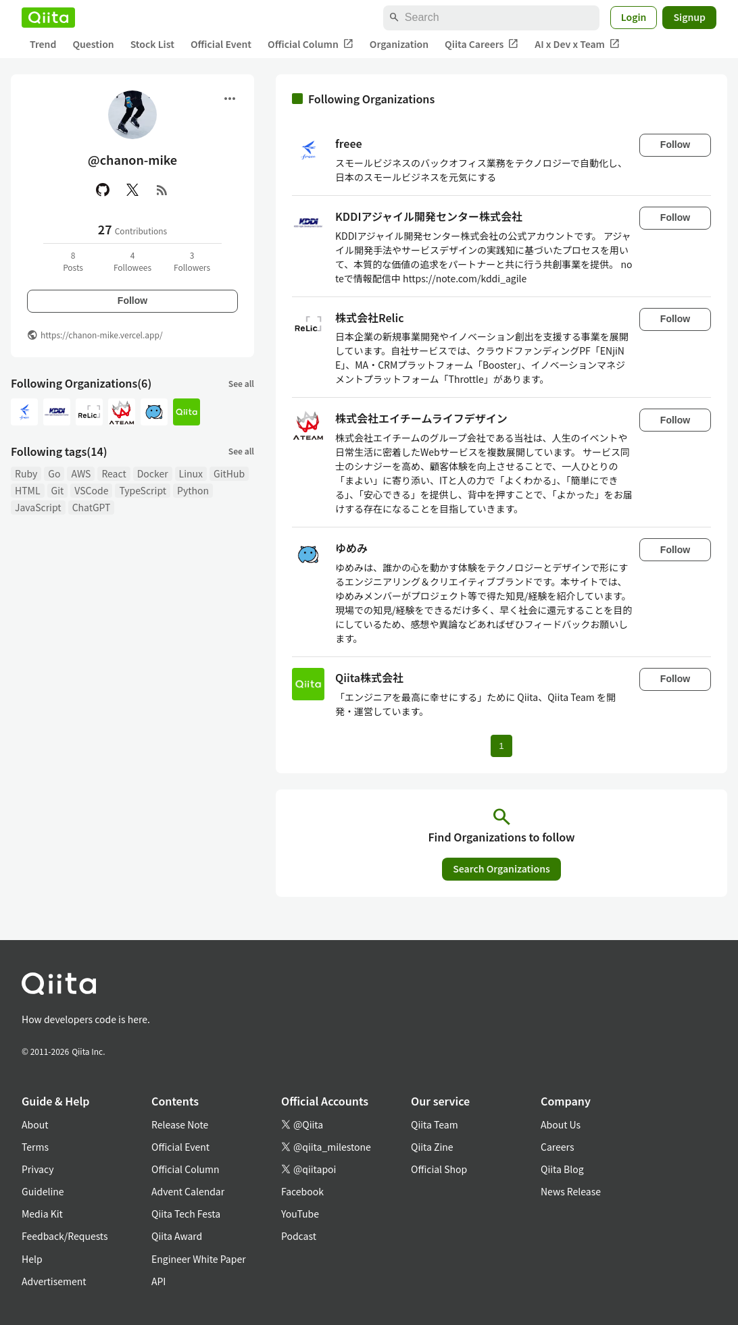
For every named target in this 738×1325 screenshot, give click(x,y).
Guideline (43, 1191)
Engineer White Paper (198, 1259)
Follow (132, 300)
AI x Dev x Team (577, 44)
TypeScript (142, 490)
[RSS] (162, 190)
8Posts (73, 261)
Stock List (152, 44)
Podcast (298, 1236)
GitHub (229, 473)
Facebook (302, 1191)
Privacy (37, 1169)
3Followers (192, 261)
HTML (28, 490)
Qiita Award (176, 1236)
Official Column (310, 44)
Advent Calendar (187, 1191)
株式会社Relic (369, 317)
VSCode (91, 490)
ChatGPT (91, 507)
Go (54, 473)
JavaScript (38, 507)
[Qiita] (48, 17)
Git (57, 490)
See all (241, 383)
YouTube (300, 1213)
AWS (81, 473)
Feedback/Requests (65, 1236)
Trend (43, 44)
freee (348, 143)
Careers (557, 1146)
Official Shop (439, 1169)
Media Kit (42, 1213)
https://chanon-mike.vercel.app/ (102, 334)
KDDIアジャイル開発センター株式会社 (428, 216)
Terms (35, 1146)
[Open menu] (229, 98)
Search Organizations (501, 868)
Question (93, 44)
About (35, 1124)
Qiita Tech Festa (185, 1213)
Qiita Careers (481, 44)
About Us (561, 1124)
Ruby (26, 473)
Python (193, 490)
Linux (191, 473)
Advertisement (54, 1281)
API (158, 1281)
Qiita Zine (432, 1146)
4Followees (132, 261)
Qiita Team (434, 1124)
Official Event (221, 44)
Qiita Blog (562, 1169)
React (113, 473)
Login (634, 17)
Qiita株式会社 (369, 677)
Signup (689, 17)
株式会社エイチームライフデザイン (421, 418)
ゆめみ (351, 548)
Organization (399, 44)
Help (32, 1259)
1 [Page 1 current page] (501, 746)
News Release (571, 1191)
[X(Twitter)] (132, 190)
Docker (152, 473)
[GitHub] (103, 190)
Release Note (179, 1124)
